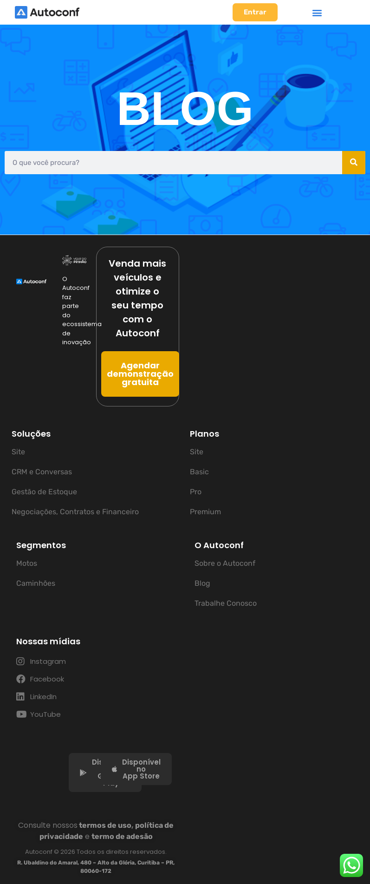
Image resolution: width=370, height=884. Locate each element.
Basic (199, 471)
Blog (202, 583)
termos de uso (105, 825)
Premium (205, 511)
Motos (26, 563)
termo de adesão (122, 836)
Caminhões (35, 583)
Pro (195, 491)
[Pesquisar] (353, 162)
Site (18, 451)
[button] (317, 12)
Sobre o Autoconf (225, 563)
